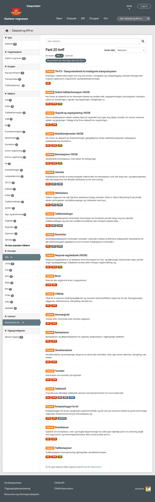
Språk (129, 6)
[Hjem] (6, 30)
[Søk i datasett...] (92, 41)
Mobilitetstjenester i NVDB (69, 133)
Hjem (59, 18)
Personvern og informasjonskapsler (21, 494)
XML (48, 83)
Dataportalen (33, 6)
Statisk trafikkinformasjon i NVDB (72, 92)
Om (106, 18)
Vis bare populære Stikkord (17, 245)
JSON (54, 104)
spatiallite (62, 418)
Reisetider (60, 234)
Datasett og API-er (22, 30)
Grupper (94, 18)
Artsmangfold (62, 314)
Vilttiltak (59, 293)
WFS (54, 184)
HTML (72, 397)
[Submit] (143, 41)
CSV (60, 104)
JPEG (65, 397)
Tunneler (59, 371)
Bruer (58, 276)
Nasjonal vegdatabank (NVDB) (71, 255)
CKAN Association (63, 488)
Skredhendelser (63, 350)
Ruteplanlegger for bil (66, 406)
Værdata (59, 172)
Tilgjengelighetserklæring (17, 488)
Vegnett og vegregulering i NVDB (72, 113)
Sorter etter (109, 50)
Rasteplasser (62, 332)
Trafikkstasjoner (63, 448)
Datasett (71, 18)
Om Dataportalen (12, 482)
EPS (60, 397)
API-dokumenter (94, 467)
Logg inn (144, 6)
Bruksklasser (62, 427)
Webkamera (61, 193)
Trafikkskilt (60, 388)
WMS (60, 184)
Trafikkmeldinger (64, 213)
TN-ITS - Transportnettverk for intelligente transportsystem (85, 71)
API (83, 18)
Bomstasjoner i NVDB (66, 154)
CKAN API (59, 482)
